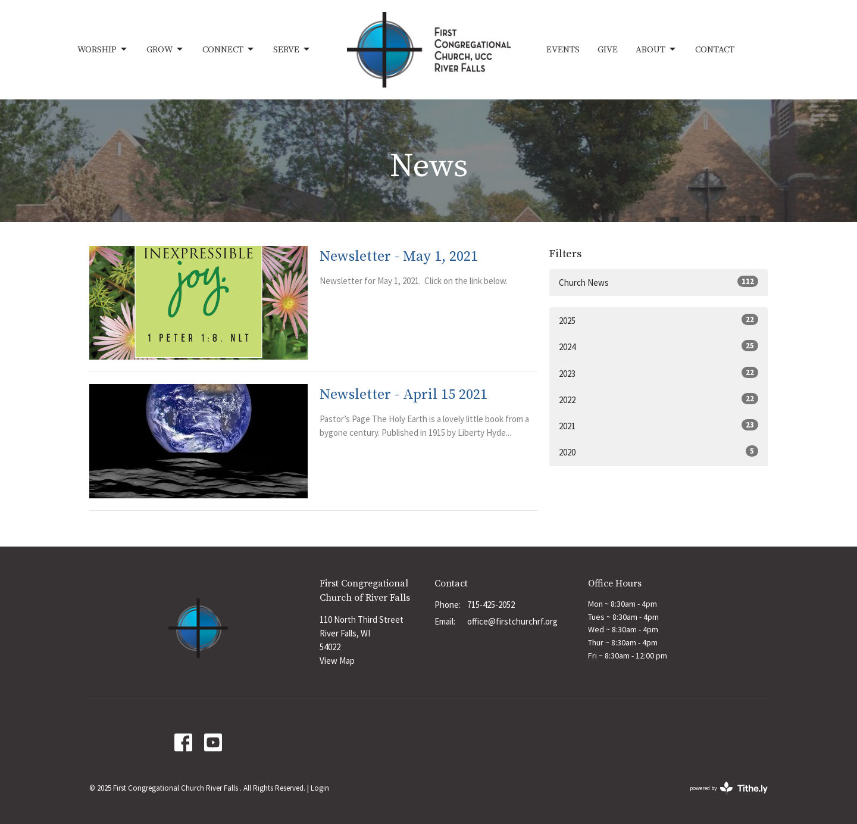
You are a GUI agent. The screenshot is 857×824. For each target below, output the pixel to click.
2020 (658, 451)
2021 (658, 425)
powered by (729, 788)
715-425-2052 (491, 604)
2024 (658, 346)
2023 (658, 373)
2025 (658, 320)
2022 (658, 399)
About (656, 49)
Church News (658, 282)
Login (320, 788)
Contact (714, 49)
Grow (165, 49)
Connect (228, 49)
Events (563, 49)
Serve (292, 49)
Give (608, 49)
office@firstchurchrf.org (512, 621)
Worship (103, 49)
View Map (337, 660)
